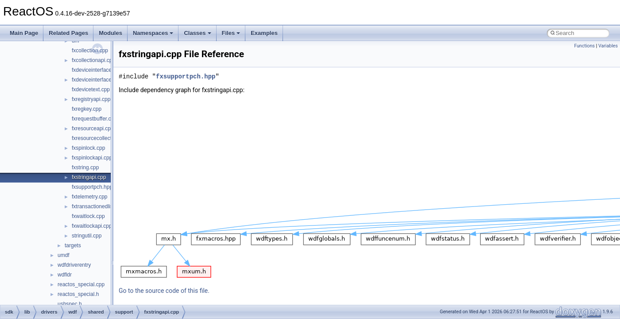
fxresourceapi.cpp (93, 128)
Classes (197, 33)
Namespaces (153, 33)
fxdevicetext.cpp (91, 89)
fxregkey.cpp (86, 109)
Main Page (24, 33)
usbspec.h (70, 304)
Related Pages (68, 33)
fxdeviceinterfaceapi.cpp (100, 80)
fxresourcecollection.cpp (100, 138)
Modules (110, 33)
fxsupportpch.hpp (92, 187)
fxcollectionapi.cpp (93, 60)
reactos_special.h (78, 294)
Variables (608, 46)
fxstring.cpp (85, 167)
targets (73, 245)
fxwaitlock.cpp (88, 216)
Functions (584, 46)
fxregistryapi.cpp (91, 99)
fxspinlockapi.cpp (92, 158)
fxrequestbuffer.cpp (94, 119)
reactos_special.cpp (81, 284)
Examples (264, 33)
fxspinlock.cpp (88, 148)
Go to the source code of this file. (164, 290)
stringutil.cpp (86, 236)
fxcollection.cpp (90, 50)
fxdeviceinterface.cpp (97, 70)
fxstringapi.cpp (89, 177)
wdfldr (65, 275)
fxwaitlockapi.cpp (92, 226)
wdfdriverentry (74, 265)
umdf (64, 255)
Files (231, 33)
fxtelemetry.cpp (89, 197)
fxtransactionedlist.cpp (98, 206)
